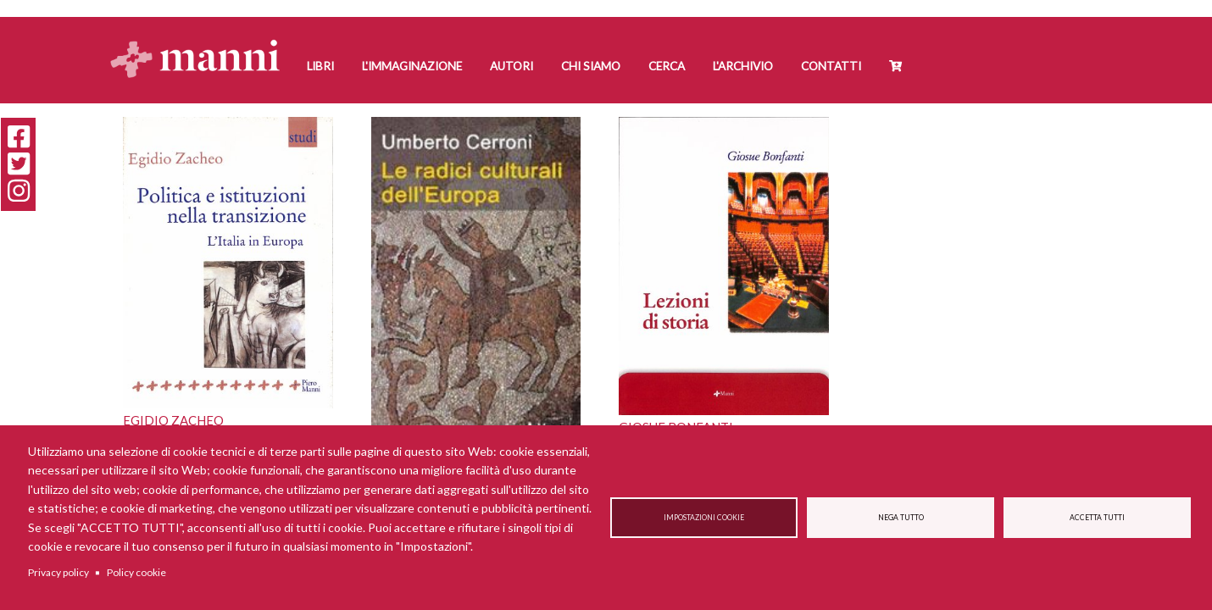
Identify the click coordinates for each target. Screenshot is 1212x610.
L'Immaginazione (412, 66)
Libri (320, 66)
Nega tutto (901, 517)
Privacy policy (58, 572)
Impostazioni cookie (704, 517)
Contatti (831, 66)
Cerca (666, 66)
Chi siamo (590, 66)
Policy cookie (136, 572)
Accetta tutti (1097, 517)
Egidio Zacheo (173, 420)
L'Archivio (743, 66)
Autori (511, 66)
